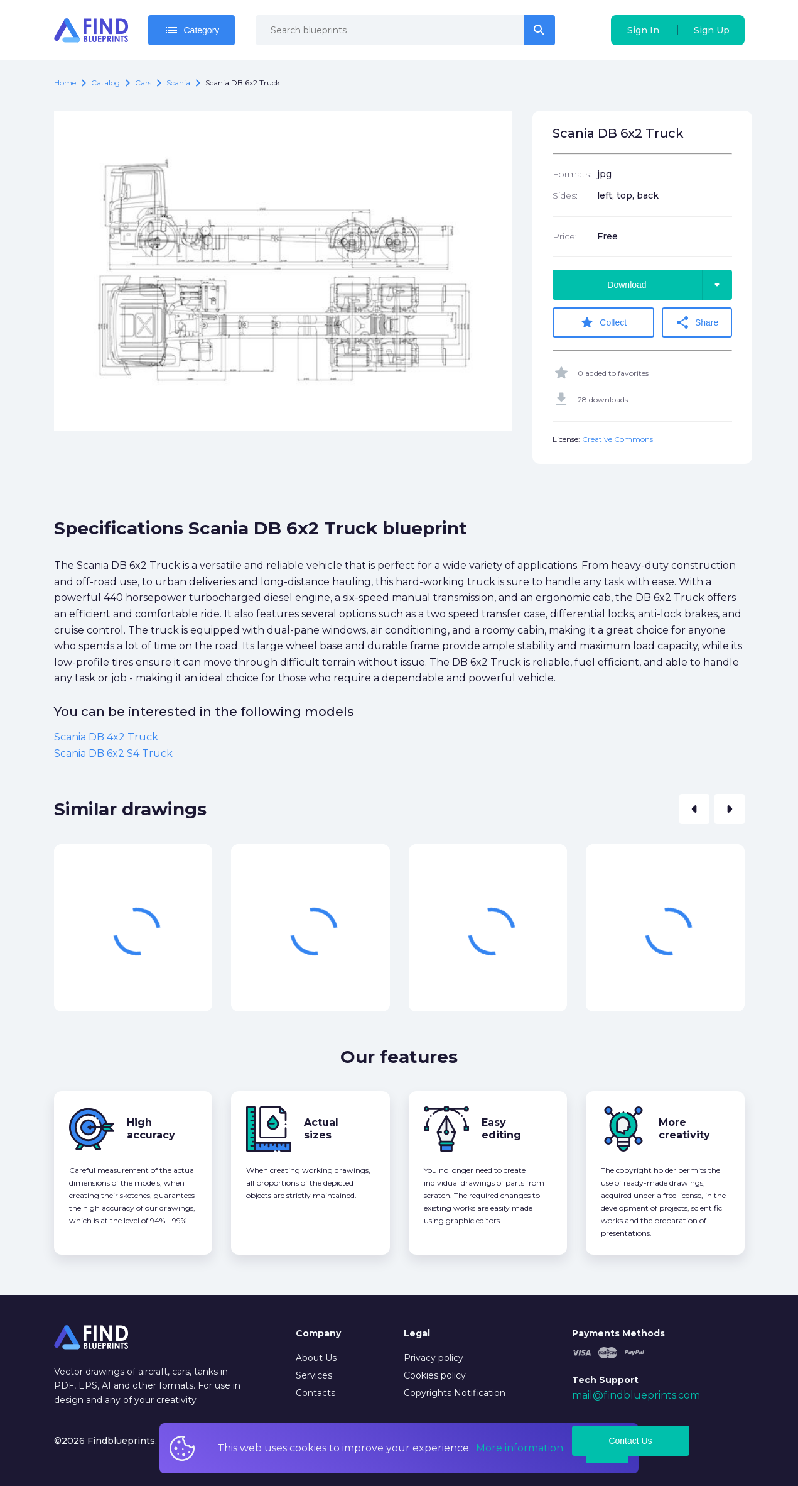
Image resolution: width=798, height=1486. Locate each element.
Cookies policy (435, 1374)
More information (519, 1448)
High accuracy (151, 1128)
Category (192, 30)
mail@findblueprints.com (636, 1395)
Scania (178, 82)
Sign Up (712, 30)
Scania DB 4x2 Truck (106, 737)
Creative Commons (617, 439)
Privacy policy (433, 1357)
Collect (603, 322)
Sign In (643, 30)
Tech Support (605, 1379)
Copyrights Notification (454, 1392)
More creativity (684, 1128)
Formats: (572, 174)
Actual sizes (321, 1128)
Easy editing (501, 1128)
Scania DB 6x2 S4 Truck (113, 753)
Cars (143, 82)
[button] (694, 809)
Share (697, 322)
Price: (565, 236)
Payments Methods (618, 1333)
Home (65, 82)
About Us (316, 1357)
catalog (105, 82)
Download (669, 285)
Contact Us (630, 1441)
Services (314, 1374)
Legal (417, 1333)
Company (318, 1333)
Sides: (565, 195)
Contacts (315, 1392)
